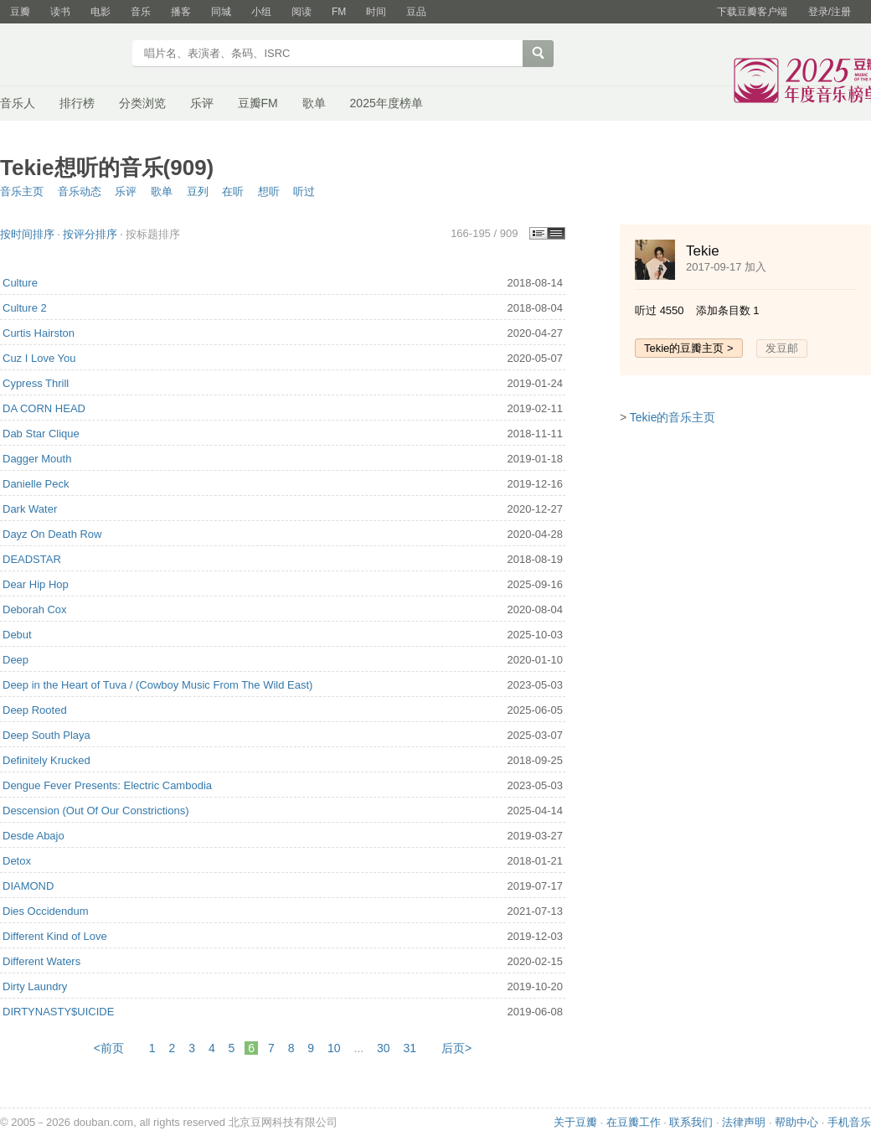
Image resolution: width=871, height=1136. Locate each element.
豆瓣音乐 (60, 55)
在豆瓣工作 (633, 1122)
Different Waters (41, 961)
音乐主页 (22, 191)
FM (339, 12)
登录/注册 (829, 12)
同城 (221, 12)
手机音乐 (849, 1122)
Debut (17, 634)
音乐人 (17, 103)
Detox (17, 861)
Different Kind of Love (55, 936)
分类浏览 (142, 103)
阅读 (301, 12)
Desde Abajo (33, 835)
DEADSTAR (32, 559)
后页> (456, 1048)
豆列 (198, 191)
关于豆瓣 (575, 1122)
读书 (60, 12)
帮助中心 (796, 1122)
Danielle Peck (36, 484)
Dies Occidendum (46, 911)
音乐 (141, 12)
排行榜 (77, 103)
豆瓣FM (258, 103)
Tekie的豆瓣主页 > (689, 348)
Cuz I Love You (39, 358)
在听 (233, 191)
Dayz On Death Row (52, 534)
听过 (304, 191)
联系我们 (691, 1122)
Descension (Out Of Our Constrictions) (96, 810)
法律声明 (743, 1122)
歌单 (314, 103)
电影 (100, 12)
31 (410, 1048)
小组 (261, 12)
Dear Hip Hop (36, 584)
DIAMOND (28, 886)
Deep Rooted (35, 710)
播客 (181, 12)
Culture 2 (25, 308)
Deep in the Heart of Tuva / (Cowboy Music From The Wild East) (157, 685)
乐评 (202, 103)
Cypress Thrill (36, 383)
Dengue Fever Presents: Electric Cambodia (107, 785)
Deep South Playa (46, 735)
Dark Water (30, 509)
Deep (15, 659)
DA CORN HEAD (44, 408)
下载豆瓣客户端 (752, 12)
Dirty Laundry (35, 986)
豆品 (416, 12)
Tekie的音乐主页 (673, 417)
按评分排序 (90, 234)
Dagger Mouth (37, 458)
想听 (269, 191)
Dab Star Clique (41, 433)
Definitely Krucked (46, 760)
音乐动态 (79, 191)
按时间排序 (27, 234)
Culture (20, 282)
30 (383, 1048)
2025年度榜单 (386, 103)
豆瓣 (20, 12)
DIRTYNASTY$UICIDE (58, 1011)
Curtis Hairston (39, 333)
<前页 (109, 1048)
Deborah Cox (35, 609)
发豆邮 (781, 348)
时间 (376, 12)
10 (334, 1048)
